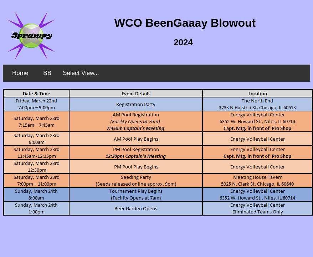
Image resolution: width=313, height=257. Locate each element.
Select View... (81, 73)
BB (47, 73)
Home (20, 73)
